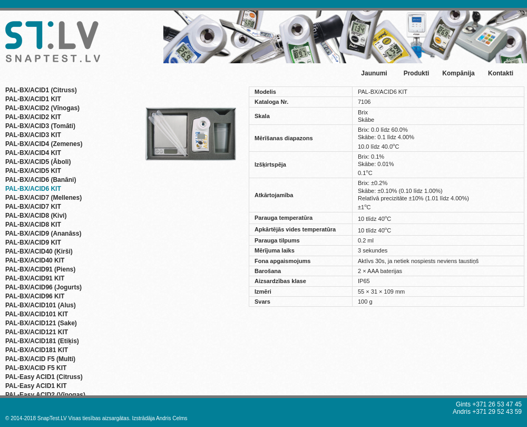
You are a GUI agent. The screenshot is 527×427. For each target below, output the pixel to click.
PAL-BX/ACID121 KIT (36, 332)
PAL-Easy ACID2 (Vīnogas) (45, 395)
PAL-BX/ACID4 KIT (33, 153)
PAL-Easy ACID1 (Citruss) (44, 377)
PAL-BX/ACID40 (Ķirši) (39, 251)
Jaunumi (374, 73)
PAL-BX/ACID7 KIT (33, 206)
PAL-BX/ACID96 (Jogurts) (43, 287)
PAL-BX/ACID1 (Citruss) (41, 90)
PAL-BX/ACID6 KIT (33, 188)
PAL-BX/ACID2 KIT (33, 117)
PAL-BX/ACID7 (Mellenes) (43, 197)
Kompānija (458, 73)
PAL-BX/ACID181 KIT (36, 350)
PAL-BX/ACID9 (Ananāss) (43, 233)
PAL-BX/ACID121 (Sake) (41, 323)
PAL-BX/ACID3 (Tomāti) (40, 126)
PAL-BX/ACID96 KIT (34, 296)
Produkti (417, 73)
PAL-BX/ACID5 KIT (33, 170)
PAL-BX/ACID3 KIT (33, 135)
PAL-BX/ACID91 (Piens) (40, 269)
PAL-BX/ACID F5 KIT (35, 368)
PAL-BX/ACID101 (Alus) (40, 305)
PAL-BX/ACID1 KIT (33, 99)
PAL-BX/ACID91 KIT (34, 278)
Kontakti (500, 73)
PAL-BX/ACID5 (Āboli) (38, 162)
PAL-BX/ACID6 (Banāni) (40, 179)
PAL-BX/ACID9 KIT (33, 242)
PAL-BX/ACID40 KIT (34, 260)
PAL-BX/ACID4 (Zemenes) (43, 144)
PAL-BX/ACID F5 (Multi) (40, 359)
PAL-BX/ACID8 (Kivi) (35, 215)
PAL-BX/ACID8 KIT (33, 224)
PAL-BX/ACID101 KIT (36, 314)
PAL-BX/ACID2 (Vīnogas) (42, 108)
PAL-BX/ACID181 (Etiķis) (42, 341)
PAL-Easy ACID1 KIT (36, 386)
